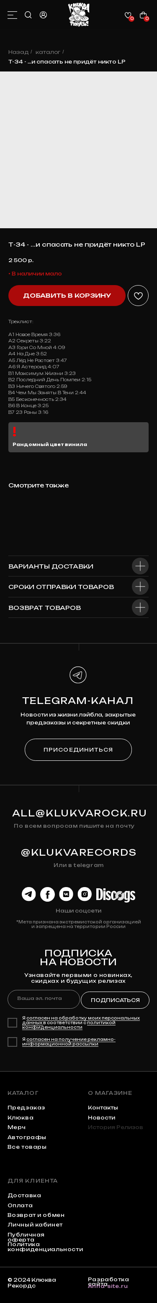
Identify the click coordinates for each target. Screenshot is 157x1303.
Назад (18, 52)
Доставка (24, 1195)
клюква (21, 1117)
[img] (79, 15)
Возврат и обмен (36, 1215)
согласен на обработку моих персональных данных (81, 1020)
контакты (103, 1107)
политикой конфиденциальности (69, 1025)
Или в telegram (78, 865)
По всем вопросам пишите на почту (74, 826)
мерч (17, 1127)
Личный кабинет (35, 1224)
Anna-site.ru (108, 1286)
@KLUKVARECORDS (79, 852)
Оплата (20, 1205)
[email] (44, 999)
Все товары (27, 1147)
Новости (101, 1117)
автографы (27, 1137)
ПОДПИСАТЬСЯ (115, 1000)
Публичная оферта (26, 1237)
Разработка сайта (108, 1282)
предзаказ (26, 1107)
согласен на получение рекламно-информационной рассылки (69, 1041)
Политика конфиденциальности (45, 1246)
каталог (48, 52)
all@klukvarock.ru (79, 813)
